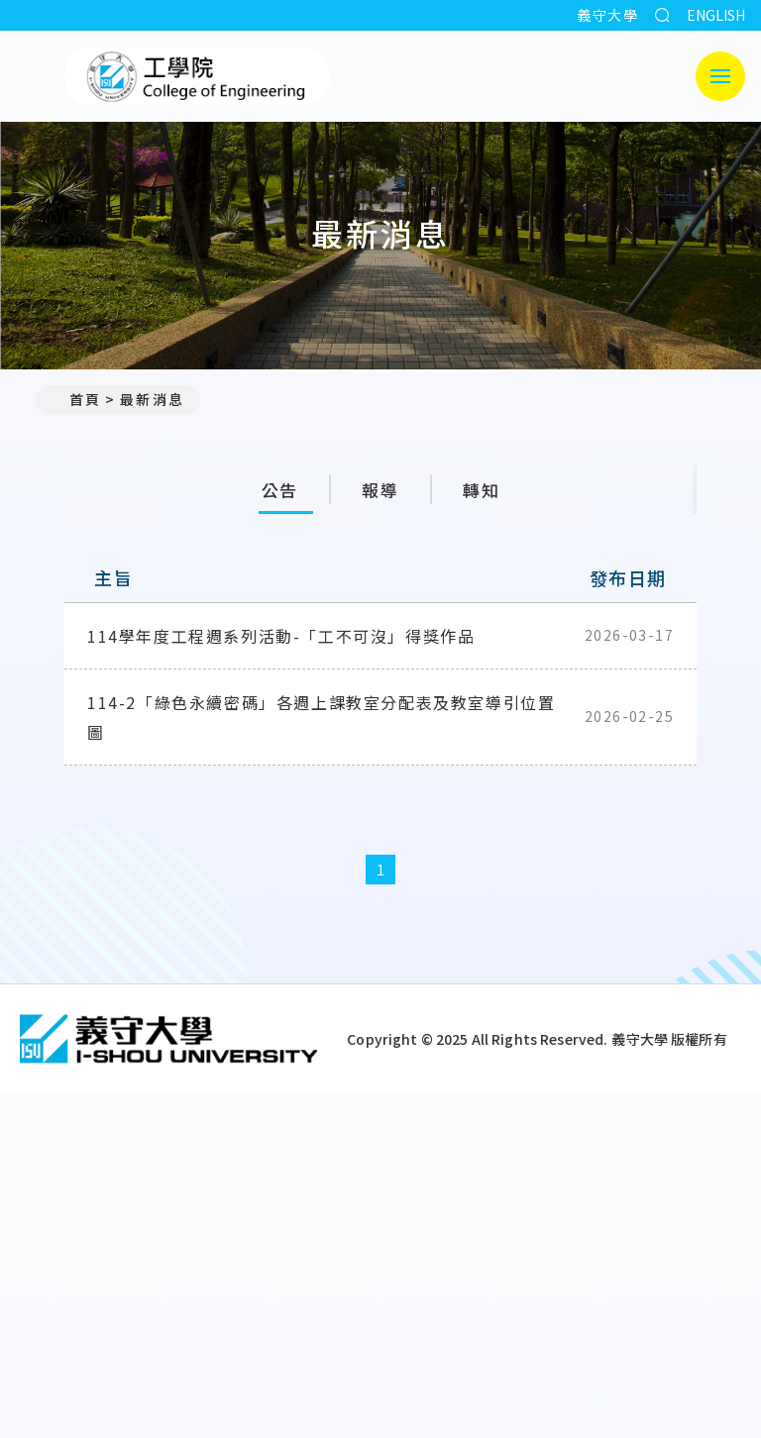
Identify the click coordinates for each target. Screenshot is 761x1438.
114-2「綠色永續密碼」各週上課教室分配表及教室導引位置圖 (321, 724)
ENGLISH (716, 15)
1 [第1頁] (381, 876)
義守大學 (607, 15)
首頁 (76, 399)
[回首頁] (168, 1046)
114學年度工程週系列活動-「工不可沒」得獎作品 (281, 643)
